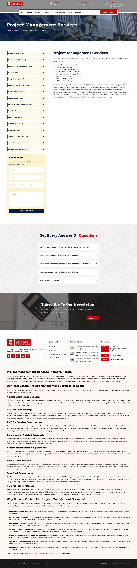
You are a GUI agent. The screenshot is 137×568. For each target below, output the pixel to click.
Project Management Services (34, 31)
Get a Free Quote (26, 210)
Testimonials (60, 12)
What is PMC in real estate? (50, 280)
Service (38, 12)
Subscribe (92, 318)
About (29, 12)
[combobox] (11, 185)
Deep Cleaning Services (17, 79)
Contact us (11, 553)
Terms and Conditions (58, 354)
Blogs (70, 12)
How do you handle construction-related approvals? (60, 255)
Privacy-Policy (103, 563)
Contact (78, 12)
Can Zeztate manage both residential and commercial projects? (64, 247)
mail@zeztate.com (88, 4)
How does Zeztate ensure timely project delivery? (59, 272)
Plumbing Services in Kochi (18, 85)
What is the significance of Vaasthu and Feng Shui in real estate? (65, 264)
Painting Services (15, 111)
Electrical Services (15, 98)
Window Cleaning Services (18, 136)
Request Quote (108, 12)
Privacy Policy (55, 358)
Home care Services (16, 53)
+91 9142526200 (59, 4)
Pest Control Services (16, 92)
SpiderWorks (125, 563)
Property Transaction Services (20, 66)
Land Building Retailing (17, 60)
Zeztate (119, 503)
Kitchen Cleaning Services (18, 149)
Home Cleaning (14, 130)
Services (53, 350)
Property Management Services (20, 104)
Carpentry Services (15, 124)
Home (22, 12)
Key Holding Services (16, 117)
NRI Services (13, 72)
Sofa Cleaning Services (17, 143)
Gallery (48, 12)
